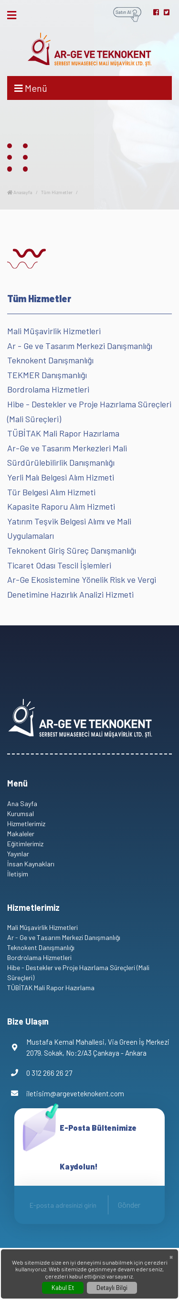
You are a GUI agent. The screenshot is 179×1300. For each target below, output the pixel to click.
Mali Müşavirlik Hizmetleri (54, 331)
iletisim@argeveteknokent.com (65, 1093)
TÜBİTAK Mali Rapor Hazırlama (63, 433)
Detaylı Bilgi (111, 1287)
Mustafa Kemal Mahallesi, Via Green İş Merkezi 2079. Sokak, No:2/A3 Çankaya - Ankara (88, 1047)
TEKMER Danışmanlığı (47, 375)
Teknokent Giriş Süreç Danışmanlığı (71, 550)
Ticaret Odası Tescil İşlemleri (59, 565)
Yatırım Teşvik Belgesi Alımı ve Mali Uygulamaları (69, 528)
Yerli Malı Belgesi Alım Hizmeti (60, 477)
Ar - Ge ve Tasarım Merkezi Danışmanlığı (79, 345)
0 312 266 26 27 (39, 1073)
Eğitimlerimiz (25, 844)
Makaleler (20, 834)
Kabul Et (63, 1287)
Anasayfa (19, 192)
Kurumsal (20, 813)
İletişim (17, 874)
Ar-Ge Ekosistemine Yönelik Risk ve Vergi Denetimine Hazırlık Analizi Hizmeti (81, 587)
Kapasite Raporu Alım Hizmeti (61, 506)
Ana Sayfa (22, 803)
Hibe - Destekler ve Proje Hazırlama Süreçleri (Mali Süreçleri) (89, 411)
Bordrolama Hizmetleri (48, 389)
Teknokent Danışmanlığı (50, 360)
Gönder (129, 1204)
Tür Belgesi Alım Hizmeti (51, 492)
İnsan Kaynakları (30, 864)
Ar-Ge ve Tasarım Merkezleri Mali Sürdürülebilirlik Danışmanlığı (67, 455)
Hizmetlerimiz (26, 823)
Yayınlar (18, 854)
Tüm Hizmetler (57, 192)
